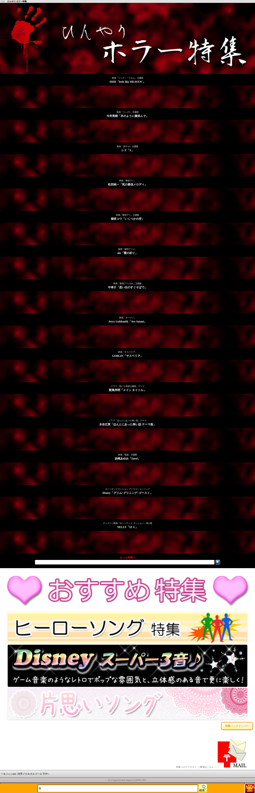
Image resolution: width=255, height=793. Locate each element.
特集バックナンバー (237, 725)
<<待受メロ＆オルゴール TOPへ (25, 774)
